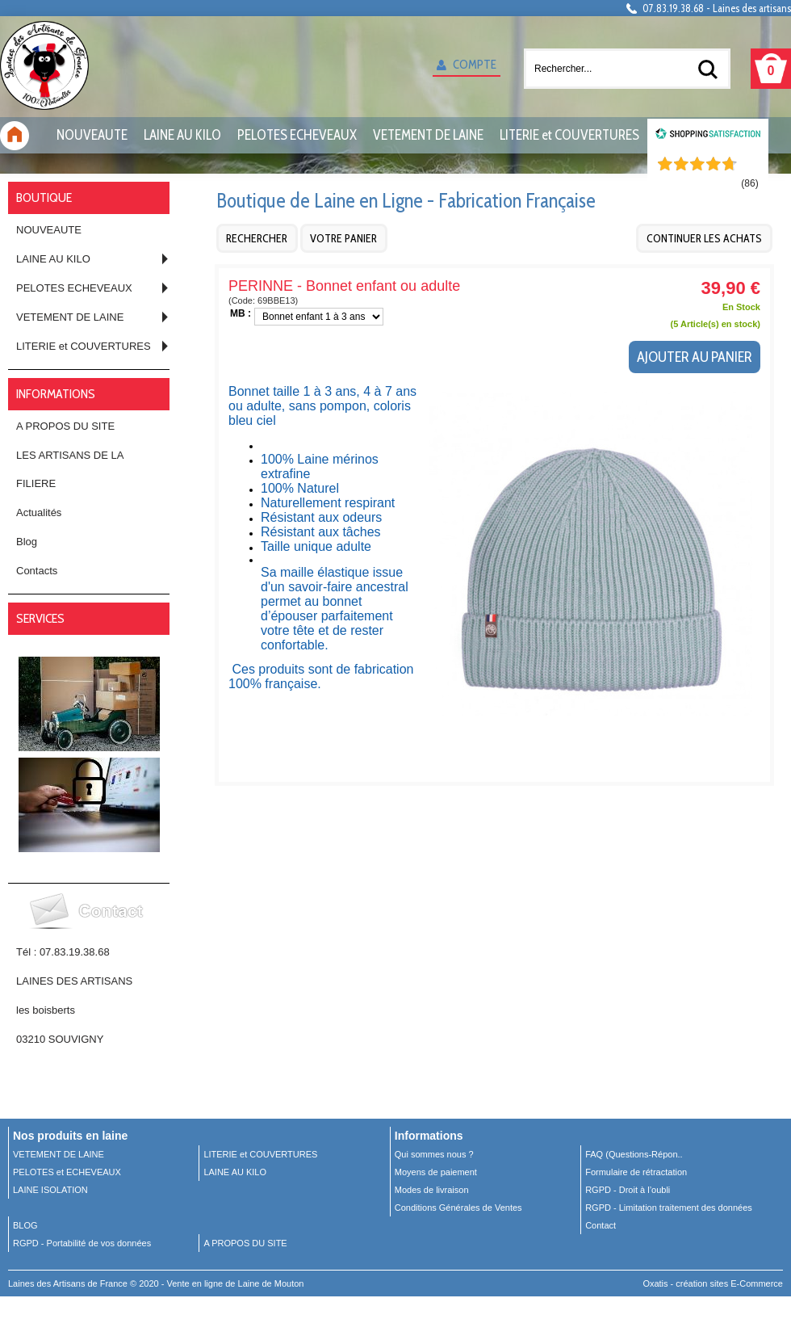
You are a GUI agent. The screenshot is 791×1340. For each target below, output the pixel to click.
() (749, 183)
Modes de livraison (432, 1190)
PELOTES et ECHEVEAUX (67, 1172)
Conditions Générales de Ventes (458, 1207)
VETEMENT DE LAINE (428, 135)
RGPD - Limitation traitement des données (668, 1207)
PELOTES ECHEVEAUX (297, 135)
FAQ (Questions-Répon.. (633, 1154)
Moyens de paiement (436, 1172)
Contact (600, 1225)
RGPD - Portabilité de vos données (82, 1243)
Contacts (36, 571)
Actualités (38, 512)
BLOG (25, 1225)
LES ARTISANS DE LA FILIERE (69, 469)
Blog (26, 542)
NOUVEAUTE (92, 135)
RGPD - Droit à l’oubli (627, 1190)
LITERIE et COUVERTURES (569, 135)
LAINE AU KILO (182, 135)
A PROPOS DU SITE (65, 426)
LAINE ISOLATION (50, 1190)
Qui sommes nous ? (434, 1154)
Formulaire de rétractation (636, 1172)
